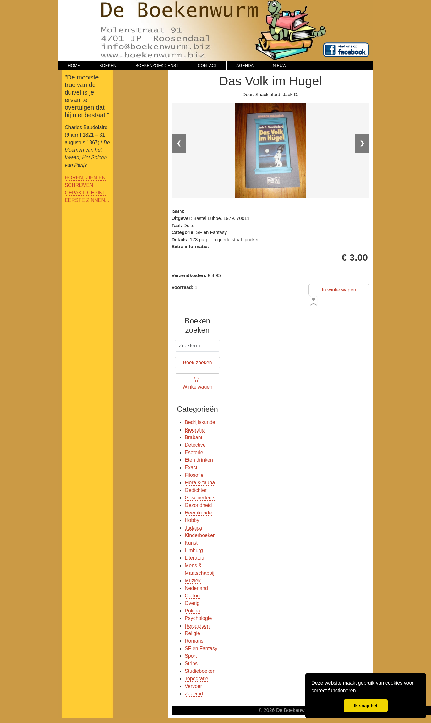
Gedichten (196, 490)
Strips (191, 663)
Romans (194, 641)
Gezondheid (198, 505)
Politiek (193, 610)
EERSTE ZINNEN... (87, 200)
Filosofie (194, 475)
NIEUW (279, 65)
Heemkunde (198, 512)
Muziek (193, 580)
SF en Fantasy (201, 648)
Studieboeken (200, 671)
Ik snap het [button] (365, 705)
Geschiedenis (200, 497)
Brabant (193, 437)
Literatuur (195, 558)
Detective (195, 445)
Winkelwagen (197, 387)
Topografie (196, 678)
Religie (192, 633)
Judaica (193, 527)
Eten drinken (199, 460)
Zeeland (194, 693)
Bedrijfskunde (200, 422)
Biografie (195, 429)
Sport (191, 656)
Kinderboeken (200, 535)
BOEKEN (107, 65)
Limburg (194, 550)
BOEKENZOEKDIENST (156, 65)
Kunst (191, 543)
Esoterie (194, 452)
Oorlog (192, 595)
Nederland (196, 588)
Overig (192, 603)
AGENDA (245, 65)
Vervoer (193, 686)
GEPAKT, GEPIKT (85, 192)
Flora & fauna (200, 482)
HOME (74, 65)
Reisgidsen (197, 625)
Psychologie (198, 618)
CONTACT (207, 65)
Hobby (192, 520)
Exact (191, 467)
